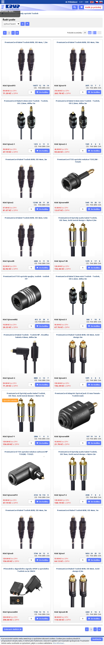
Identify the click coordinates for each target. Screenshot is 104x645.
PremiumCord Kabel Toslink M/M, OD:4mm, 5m (26, 510)
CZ (96, 2)
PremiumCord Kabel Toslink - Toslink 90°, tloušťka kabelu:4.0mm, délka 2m (26, 336)
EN (91, 2)
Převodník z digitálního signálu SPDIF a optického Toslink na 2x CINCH (26, 569)
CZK (86, 2)
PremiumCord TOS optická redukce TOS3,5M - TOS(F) (77, 160)
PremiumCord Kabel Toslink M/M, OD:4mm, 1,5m (26, 42)
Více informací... (59, 643)
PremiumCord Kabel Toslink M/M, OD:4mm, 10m (78, 42)
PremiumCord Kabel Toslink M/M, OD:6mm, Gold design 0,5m (77, 569)
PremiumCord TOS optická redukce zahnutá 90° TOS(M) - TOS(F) (26, 453)
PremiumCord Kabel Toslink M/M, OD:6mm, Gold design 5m (77, 336)
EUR (81, 2)
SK (100, 2)
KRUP (14, 7)
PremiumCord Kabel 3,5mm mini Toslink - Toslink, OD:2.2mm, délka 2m (78, 102)
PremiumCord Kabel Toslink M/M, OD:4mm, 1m (77, 510)
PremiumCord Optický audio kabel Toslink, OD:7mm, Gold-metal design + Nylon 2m (77, 453)
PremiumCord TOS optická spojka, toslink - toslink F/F (26, 277)
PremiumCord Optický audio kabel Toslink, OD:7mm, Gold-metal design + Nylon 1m (26, 394)
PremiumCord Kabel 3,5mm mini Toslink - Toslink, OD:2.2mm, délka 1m (26, 102)
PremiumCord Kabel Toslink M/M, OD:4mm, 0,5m (26, 218)
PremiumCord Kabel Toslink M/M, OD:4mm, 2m (26, 159)
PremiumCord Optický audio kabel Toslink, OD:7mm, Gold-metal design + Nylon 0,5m (77, 219)
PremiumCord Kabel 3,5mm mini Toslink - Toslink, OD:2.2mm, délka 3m (78, 277)
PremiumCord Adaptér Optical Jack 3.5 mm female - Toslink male (78, 394)
